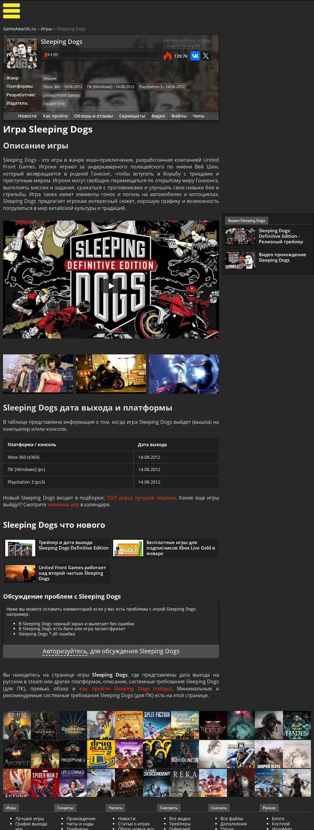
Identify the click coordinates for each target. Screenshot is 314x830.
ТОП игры (119, 497)
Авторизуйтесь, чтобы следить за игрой (186, 42)
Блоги (278, 818)
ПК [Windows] (99, 86)
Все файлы (231, 818)
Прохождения (81, 818)
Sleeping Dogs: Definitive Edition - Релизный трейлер (281, 236)
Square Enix (54, 103)
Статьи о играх (134, 824)
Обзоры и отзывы (93, 116)
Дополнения (233, 824)
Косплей (281, 824)
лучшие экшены (155, 497)
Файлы (178, 116)
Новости (27, 116)
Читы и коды (80, 824)
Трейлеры (180, 824)
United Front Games (61, 95)
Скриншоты (132, 116)
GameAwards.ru (19, 29)
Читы (198, 116)
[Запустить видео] (111, 286)
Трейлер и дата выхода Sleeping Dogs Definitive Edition (74, 545)
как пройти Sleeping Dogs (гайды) (125, 688)
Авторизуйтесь (65, 651)
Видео (158, 116)
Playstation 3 (151, 86)
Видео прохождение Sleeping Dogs (282, 257)
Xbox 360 (51, 86)
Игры (46, 29)
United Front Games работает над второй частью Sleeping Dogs (72, 572)
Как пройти (55, 116)
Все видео (179, 818)
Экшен (49, 78)
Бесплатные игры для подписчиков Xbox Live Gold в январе (181, 547)
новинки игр (63, 504)
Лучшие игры (29, 818)
